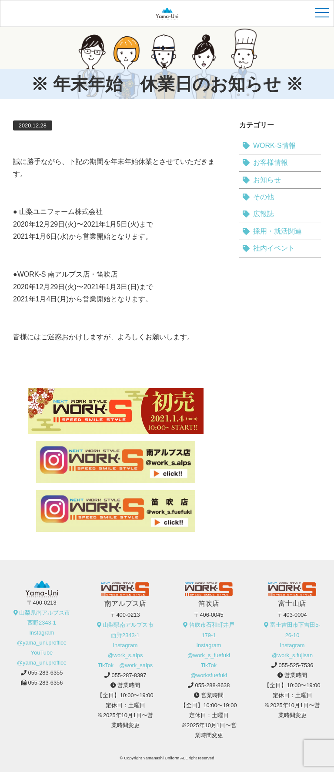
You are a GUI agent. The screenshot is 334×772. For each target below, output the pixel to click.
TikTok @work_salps (125, 665)
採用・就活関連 (277, 231)
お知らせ (267, 180)
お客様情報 (270, 162)
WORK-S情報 (274, 145)
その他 (263, 197)
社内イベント (274, 248)
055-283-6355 (45, 672)
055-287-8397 (129, 675)
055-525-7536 (296, 665)
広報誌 (263, 213)
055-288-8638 (212, 685)
